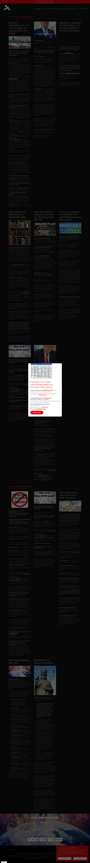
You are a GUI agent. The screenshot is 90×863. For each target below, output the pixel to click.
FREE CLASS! (37, 412)
